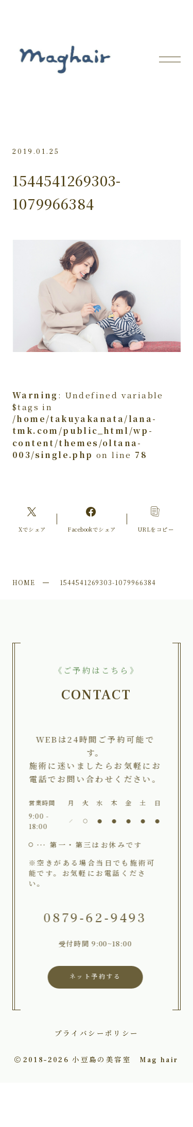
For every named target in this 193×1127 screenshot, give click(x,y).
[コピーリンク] (156, 519)
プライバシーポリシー (97, 1033)
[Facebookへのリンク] (92, 519)
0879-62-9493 (93, 918)
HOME (23, 582)
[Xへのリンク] (32, 519)
